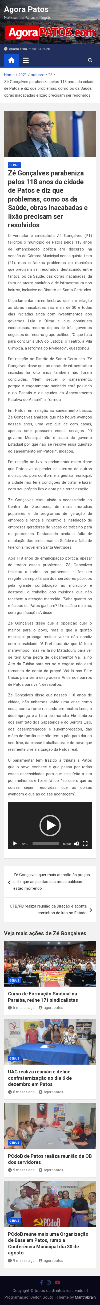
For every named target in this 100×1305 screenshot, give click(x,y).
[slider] (46, 843)
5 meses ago (21, 1008)
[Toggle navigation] (26, 60)
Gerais (14, 165)
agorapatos (51, 1008)
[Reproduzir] (15, 843)
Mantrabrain (85, 1297)
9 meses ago (21, 1170)
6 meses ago (21, 1092)
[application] (50, 825)
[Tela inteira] (85, 843)
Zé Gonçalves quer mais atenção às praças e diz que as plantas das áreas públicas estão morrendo (51, 881)
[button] (50, 825)
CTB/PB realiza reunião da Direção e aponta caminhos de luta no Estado (48, 910)
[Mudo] (76, 843)
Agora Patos (26, 9)
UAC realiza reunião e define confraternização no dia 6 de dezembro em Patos (40, 1078)
